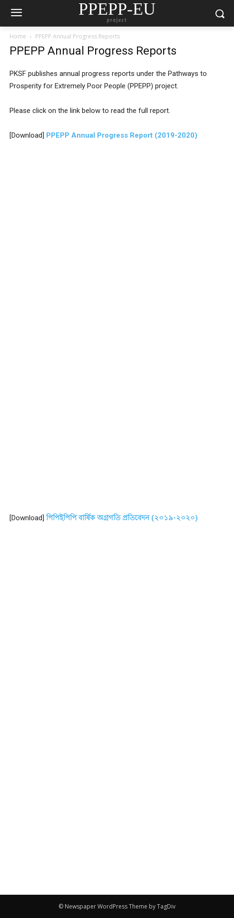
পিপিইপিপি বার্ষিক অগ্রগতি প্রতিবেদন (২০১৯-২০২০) (122, 518)
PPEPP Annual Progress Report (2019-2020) (121, 135)
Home (18, 36)
